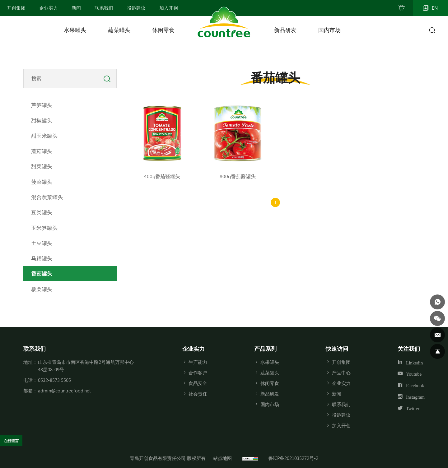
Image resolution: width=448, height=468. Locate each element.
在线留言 (14, 440)
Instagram (415, 397)
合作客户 (198, 372)
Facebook (415, 385)
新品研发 (285, 30)
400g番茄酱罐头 (162, 176)
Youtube (414, 374)
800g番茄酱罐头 (238, 176)
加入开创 (341, 425)
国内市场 (329, 30)
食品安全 (198, 383)
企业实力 (341, 383)
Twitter (412, 408)
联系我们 (341, 404)
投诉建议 (341, 415)
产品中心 (341, 372)
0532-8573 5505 (54, 380)
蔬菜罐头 (119, 30)
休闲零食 (163, 30)
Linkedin (414, 362)
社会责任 (198, 394)
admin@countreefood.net (64, 390)
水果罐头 (75, 30)
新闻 (336, 394)
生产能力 (198, 362)
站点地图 (222, 458)
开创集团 (341, 362)
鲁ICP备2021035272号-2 (293, 458)
